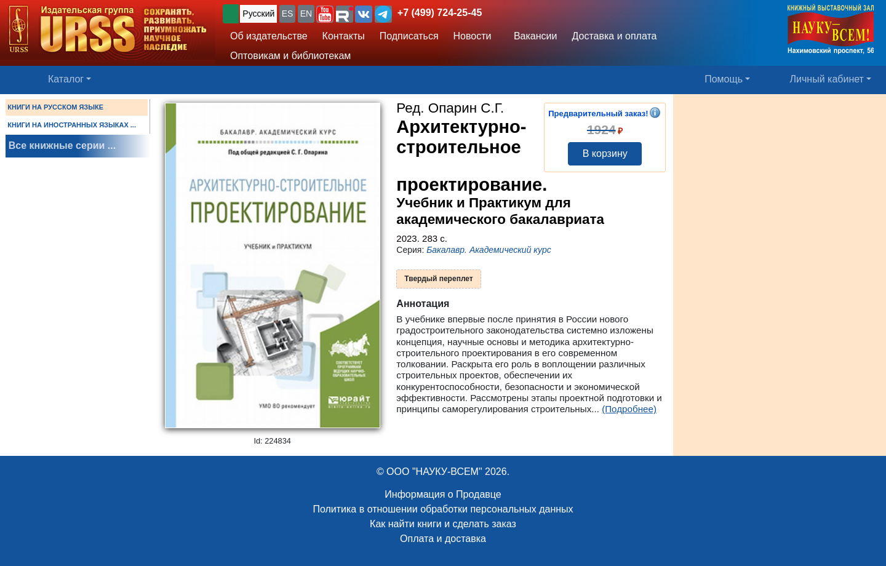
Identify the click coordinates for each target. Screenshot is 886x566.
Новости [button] (472, 36)
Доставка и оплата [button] (614, 36)
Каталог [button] (66, 79)
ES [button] (287, 13)
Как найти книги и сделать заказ (443, 524)
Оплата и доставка (443, 538)
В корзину (605, 153)
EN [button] (306, 13)
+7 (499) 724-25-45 (439, 12)
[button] (324, 14)
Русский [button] (258, 13)
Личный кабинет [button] (827, 79)
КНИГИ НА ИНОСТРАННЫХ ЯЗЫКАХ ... (71, 125)
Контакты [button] (343, 36)
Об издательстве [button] (269, 36)
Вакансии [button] (532, 36)
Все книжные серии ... (62, 145)
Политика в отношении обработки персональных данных (443, 509)
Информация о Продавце (443, 494)
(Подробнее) (629, 409)
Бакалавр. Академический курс (488, 250)
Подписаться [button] (409, 36)
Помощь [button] (723, 79)
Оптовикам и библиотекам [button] (290, 55)
